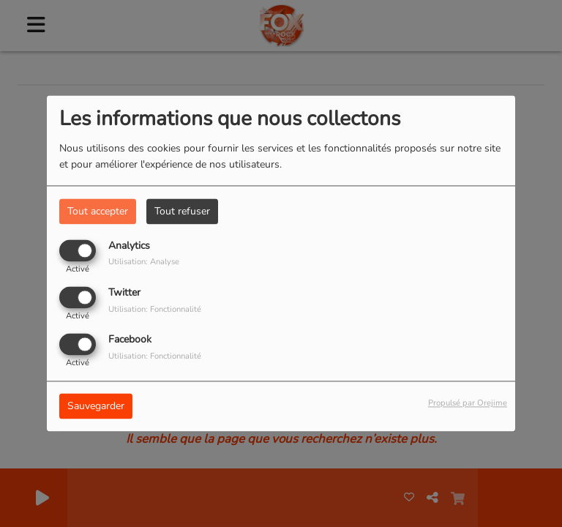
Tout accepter (97, 211)
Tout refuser (182, 211)
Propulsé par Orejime (467, 403)
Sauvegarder (95, 407)
